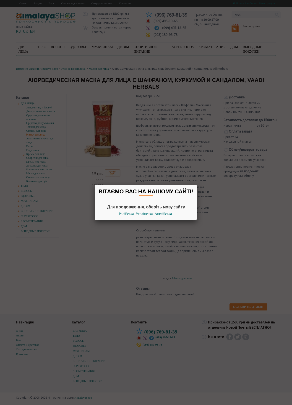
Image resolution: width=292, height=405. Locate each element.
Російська (126, 214)
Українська (144, 214)
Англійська (163, 214)
